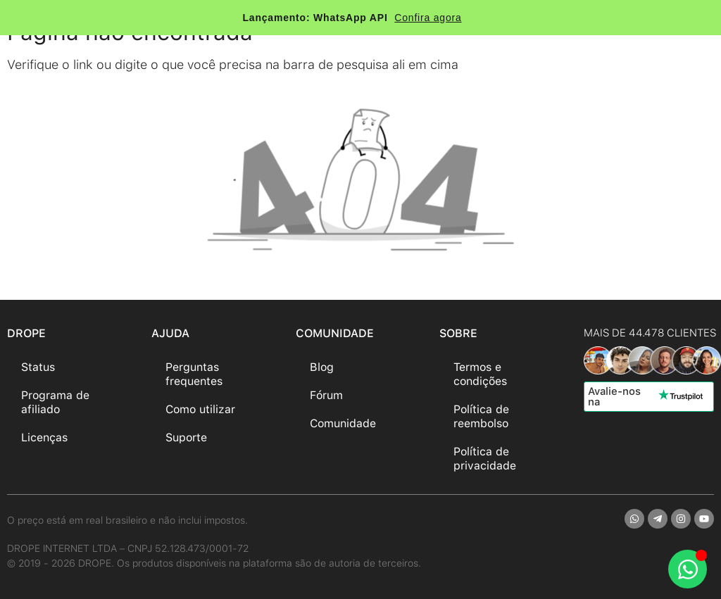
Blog (322, 367)
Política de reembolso (481, 416)
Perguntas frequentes (193, 374)
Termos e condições (480, 374)
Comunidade (343, 423)
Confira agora (427, 17)
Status (38, 367)
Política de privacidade (484, 458)
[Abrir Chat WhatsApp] (687, 569)
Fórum (326, 395)
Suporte (186, 437)
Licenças (44, 437)
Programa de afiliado (55, 402)
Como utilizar (200, 409)
